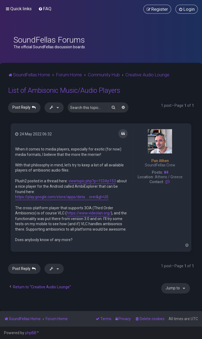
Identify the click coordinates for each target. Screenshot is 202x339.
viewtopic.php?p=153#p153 (92, 181)
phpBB (30, 333)
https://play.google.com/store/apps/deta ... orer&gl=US (61, 197)
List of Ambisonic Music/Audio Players (64, 90)
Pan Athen (160, 161)
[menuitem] (45, 9)
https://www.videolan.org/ (89, 213)
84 (166, 172)
